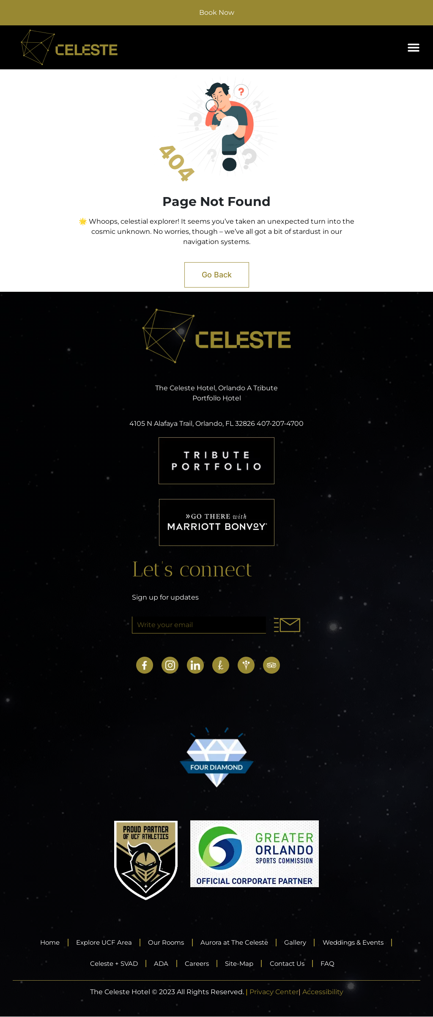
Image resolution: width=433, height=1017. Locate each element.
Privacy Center (274, 992)
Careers (195, 963)
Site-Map (241, 963)
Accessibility (322, 992)
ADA (157, 963)
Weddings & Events (362, 942)
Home (38, 942)
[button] (413, 47)
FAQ (336, 963)
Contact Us (293, 963)
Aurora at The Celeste (235, 942)
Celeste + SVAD (106, 963)
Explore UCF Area (95, 942)
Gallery (300, 942)
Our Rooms (162, 942)
